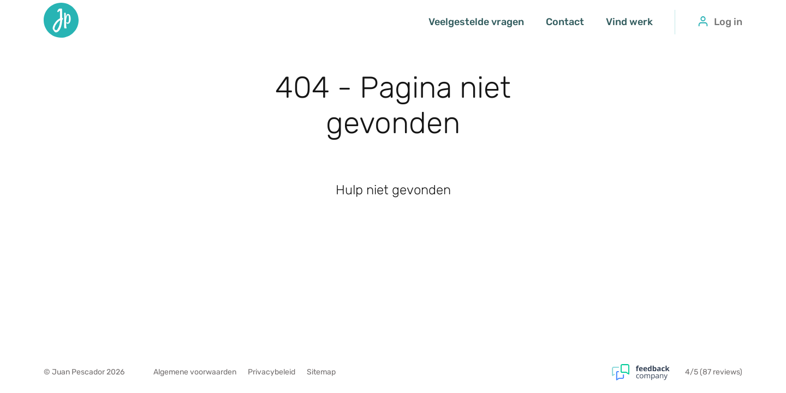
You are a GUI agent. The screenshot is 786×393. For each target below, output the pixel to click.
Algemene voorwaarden (194, 372)
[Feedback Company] (648, 372)
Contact (565, 22)
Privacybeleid (271, 372)
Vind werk (629, 22)
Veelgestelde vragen (476, 22)
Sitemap (321, 372)
